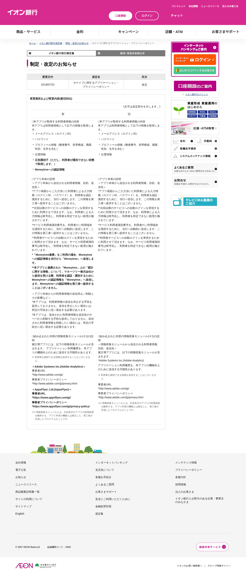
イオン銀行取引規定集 (50, 43)
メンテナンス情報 (186, 462)
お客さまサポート (106, 491)
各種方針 (180, 477)
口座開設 (120, 15)
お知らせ (20, 477)
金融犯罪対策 (103, 506)
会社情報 (193, 6)
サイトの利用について (28, 499)
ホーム (32, 43)
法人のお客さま (230, 6)
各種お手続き (103, 477)
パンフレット (178, 6)
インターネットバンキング (111, 462)
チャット (177, 15)
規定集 (99, 513)
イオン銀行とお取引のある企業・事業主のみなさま (199, 500)
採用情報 (180, 484)
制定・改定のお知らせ (77, 43)
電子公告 (20, 469)
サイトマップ (23, 506)
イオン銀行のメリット (196, 94)
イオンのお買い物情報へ (189, 565)
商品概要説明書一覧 (27, 491)
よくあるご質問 (104, 484)
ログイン (147, 15)
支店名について (104, 469)
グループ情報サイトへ (219, 565)
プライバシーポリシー (188, 469)
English (19, 513)
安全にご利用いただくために (112, 499)
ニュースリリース (210, 6)
